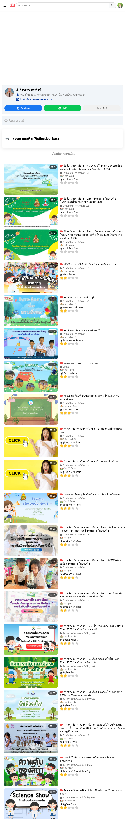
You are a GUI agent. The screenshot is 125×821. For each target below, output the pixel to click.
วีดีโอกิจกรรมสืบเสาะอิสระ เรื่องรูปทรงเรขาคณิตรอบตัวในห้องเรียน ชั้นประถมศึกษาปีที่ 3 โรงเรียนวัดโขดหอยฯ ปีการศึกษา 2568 (92, 235)
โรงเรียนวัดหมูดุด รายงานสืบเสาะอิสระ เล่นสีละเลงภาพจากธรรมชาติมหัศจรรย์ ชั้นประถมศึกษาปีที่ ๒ (92, 529)
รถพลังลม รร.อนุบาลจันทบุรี (77, 297)
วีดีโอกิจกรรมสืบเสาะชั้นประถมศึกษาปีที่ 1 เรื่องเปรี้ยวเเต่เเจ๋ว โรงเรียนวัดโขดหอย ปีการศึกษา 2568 (91, 167)
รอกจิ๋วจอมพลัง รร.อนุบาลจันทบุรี (80, 330)
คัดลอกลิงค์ (102, 108)
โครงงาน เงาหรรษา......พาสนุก (79, 363)
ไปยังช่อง (34, 99)
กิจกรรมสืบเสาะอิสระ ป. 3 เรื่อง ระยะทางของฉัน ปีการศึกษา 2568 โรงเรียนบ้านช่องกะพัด (91, 628)
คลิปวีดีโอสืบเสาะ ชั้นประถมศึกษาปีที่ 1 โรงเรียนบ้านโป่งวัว (88, 759)
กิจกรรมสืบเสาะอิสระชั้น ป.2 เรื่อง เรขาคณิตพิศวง (89, 461)
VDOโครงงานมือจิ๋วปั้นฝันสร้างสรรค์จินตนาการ (88, 264)
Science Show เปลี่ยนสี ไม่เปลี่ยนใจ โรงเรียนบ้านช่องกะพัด (91, 792)
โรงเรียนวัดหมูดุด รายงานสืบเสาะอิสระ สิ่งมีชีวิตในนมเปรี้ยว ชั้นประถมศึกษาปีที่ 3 (91, 562)
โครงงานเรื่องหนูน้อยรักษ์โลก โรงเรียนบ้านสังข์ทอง (90, 494)
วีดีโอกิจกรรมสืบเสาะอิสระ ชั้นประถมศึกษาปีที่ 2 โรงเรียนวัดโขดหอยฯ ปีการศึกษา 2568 (88, 200)
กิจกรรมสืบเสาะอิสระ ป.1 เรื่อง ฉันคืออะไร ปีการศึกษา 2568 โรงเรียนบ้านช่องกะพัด (91, 693)
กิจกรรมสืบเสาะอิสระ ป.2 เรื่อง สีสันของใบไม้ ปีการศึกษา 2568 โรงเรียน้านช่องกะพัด (89, 660)
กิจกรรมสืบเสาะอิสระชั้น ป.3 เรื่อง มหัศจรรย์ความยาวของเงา (91, 430)
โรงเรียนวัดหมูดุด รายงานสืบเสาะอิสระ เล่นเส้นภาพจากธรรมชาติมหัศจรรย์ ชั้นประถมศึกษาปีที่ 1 (92, 595)
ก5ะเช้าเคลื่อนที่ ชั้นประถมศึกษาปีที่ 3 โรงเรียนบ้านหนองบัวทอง (89, 397)
